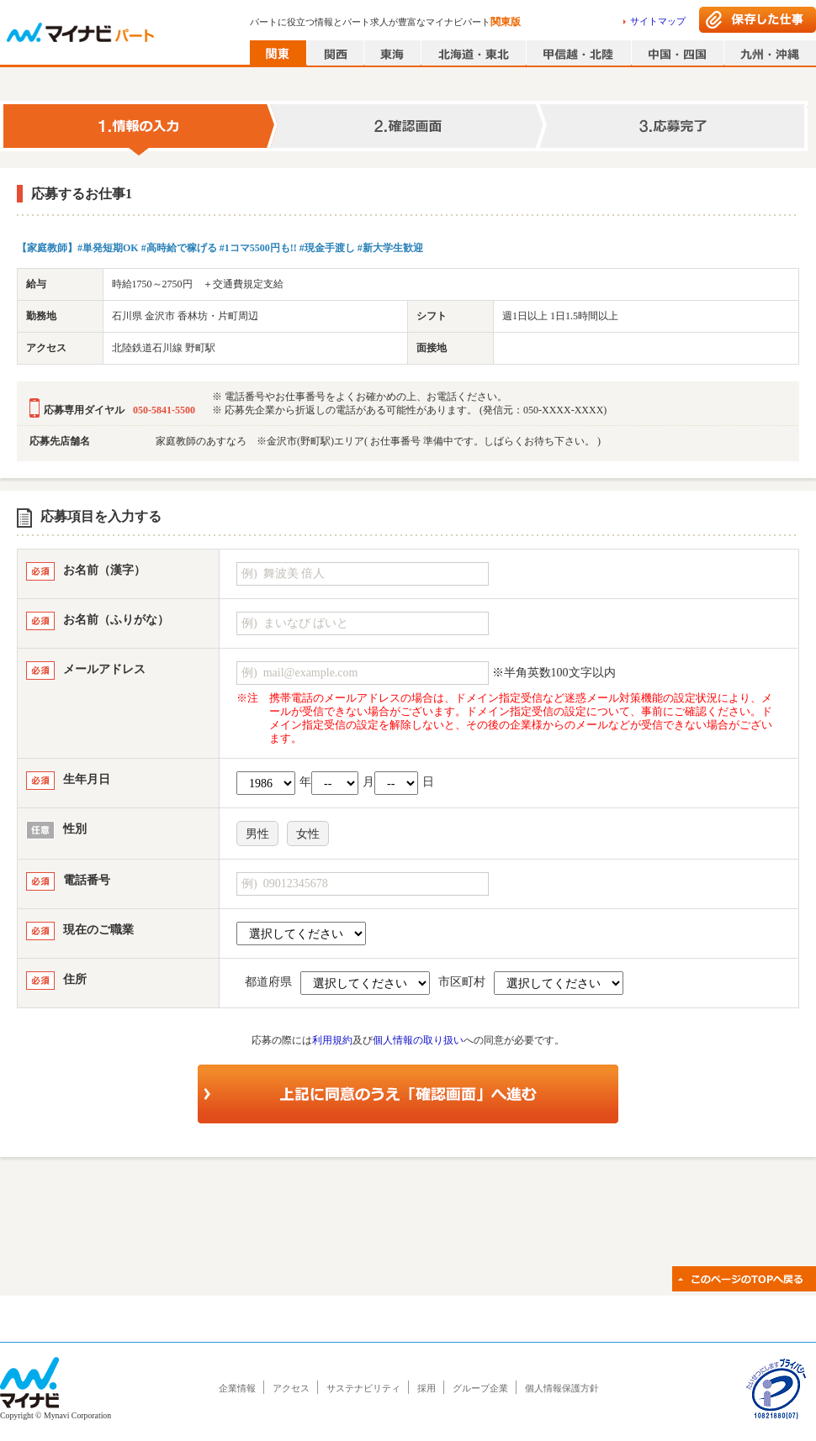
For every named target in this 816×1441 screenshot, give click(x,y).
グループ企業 (480, 1388)
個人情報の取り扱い (418, 1040)
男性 (257, 834)
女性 (308, 834)
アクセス (291, 1388)
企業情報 (237, 1388)
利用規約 (332, 1040)
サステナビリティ (363, 1388)
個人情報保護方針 (562, 1388)
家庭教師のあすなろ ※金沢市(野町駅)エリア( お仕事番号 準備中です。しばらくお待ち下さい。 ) (378, 441)
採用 (426, 1388)
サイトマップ (658, 21)
